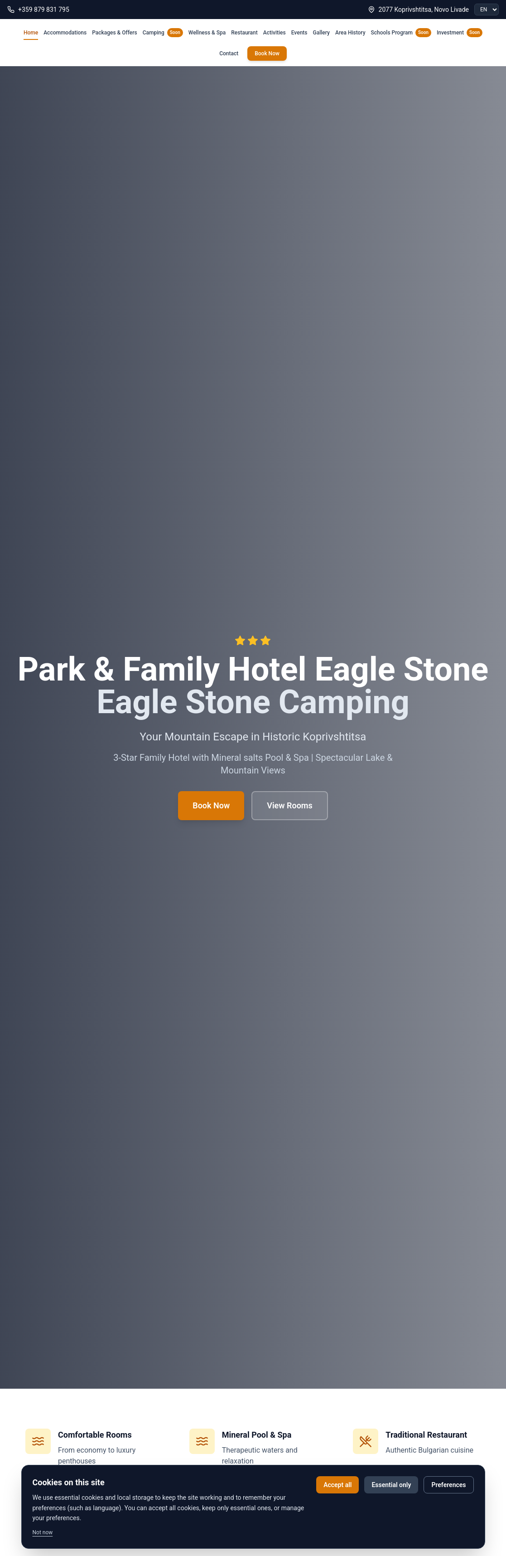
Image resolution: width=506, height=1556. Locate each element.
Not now (43, 1532)
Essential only (391, 1484)
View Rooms (290, 805)
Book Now (267, 53)
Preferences (448, 1484)
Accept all (337, 1484)
